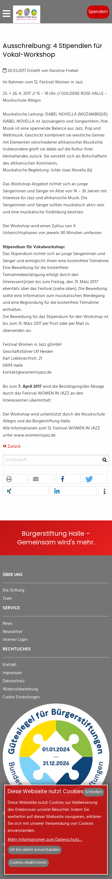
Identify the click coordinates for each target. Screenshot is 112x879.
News (8, 624)
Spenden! (98, 12)
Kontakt (10, 665)
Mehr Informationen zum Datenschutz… (45, 839)
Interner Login (15, 640)
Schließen (93, 792)
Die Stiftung (13, 591)
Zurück (12, 446)
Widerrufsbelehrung (20, 689)
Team (7, 599)
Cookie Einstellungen (21, 697)
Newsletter (13, 632)
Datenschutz (14, 681)
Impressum (12, 673)
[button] (15, 479)
